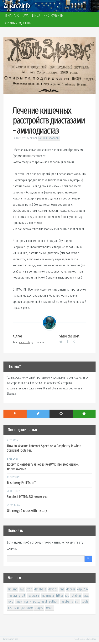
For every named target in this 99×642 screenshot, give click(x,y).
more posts (24, 342)
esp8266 (82, 589)
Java (26, 15)
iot (67, 595)
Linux (36, 15)
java (85, 595)
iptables (76, 595)
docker (70, 589)
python (54, 601)
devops (53, 589)
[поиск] (45, 559)
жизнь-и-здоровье (49, 138)
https (59, 595)
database (40, 589)
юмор (49, 608)
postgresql (40, 601)
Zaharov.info (16, 5)
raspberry (66, 601)
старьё (39, 608)
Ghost (94, 639)
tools (85, 601)
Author (33, 138)
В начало (12, 15)
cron (29, 589)
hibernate (47, 595)
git (23, 595)
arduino (13, 589)
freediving (14, 595)
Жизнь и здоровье (18, 23)
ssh (77, 601)
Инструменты (54, 15)
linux (19, 601)
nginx (27, 601)
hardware (33, 595)
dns (62, 589)
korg (10, 601)
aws (21, 589)
